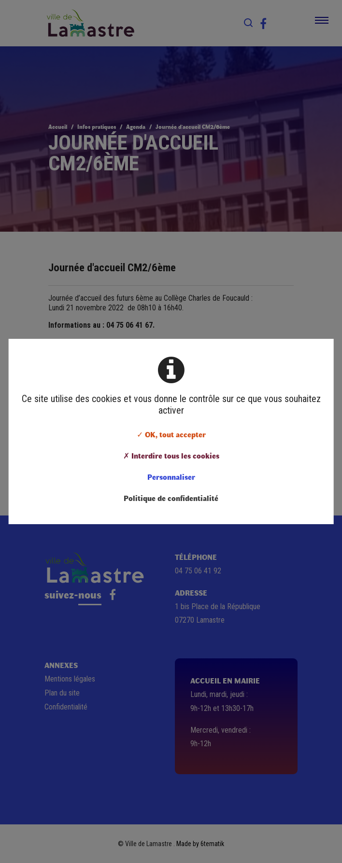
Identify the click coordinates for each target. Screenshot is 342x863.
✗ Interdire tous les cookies (171, 455)
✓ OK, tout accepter (171, 434)
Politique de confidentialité (171, 498)
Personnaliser (171, 477)
